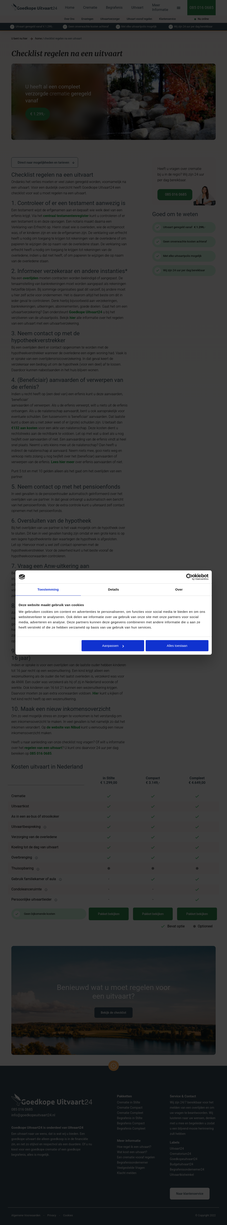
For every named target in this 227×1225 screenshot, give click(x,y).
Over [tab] (179, 589)
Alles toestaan (177, 645)
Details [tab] (113, 589)
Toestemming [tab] (48, 589)
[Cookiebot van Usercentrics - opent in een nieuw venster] (189, 577)
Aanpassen (113, 645)
